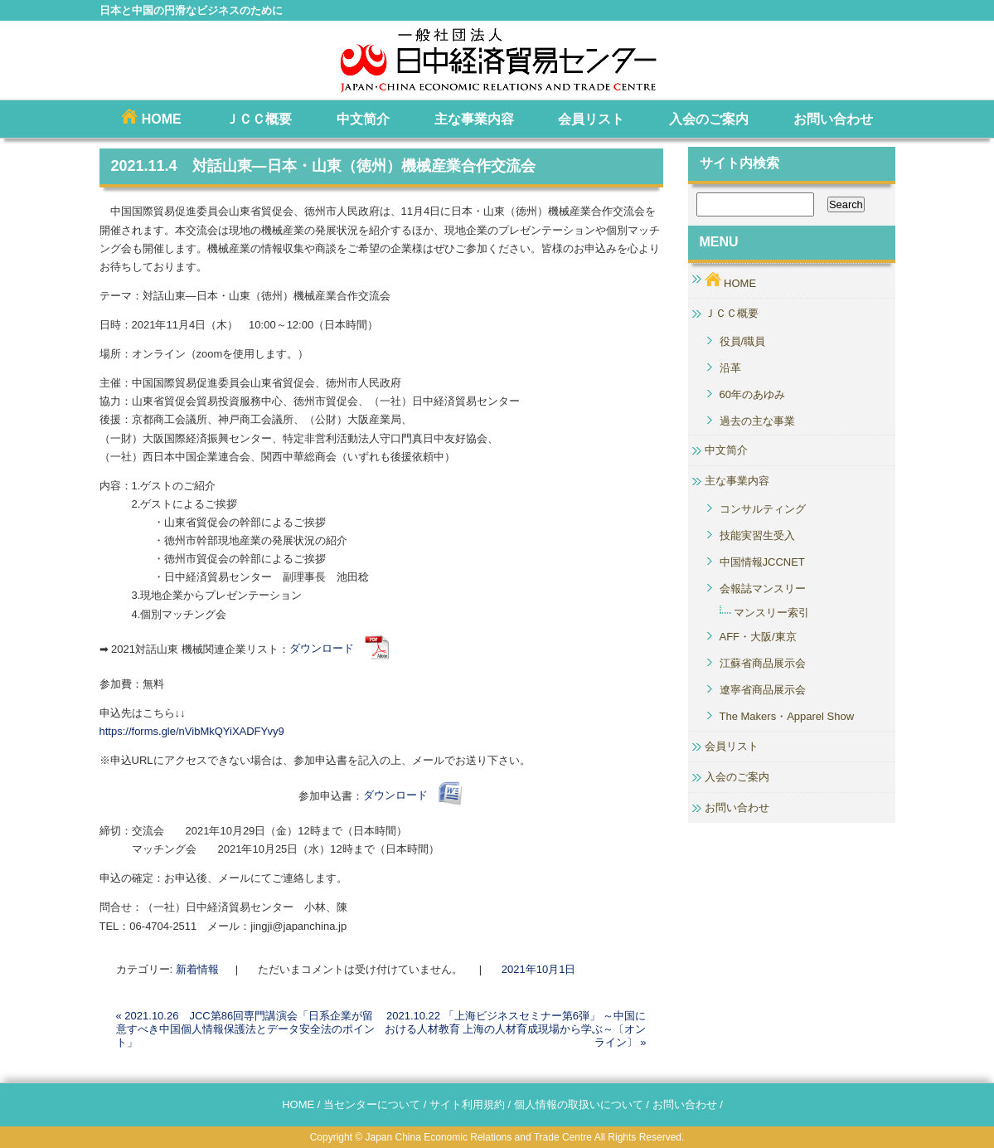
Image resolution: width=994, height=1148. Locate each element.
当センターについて (371, 1104)
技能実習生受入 (757, 535)
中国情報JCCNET (762, 562)
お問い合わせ (833, 119)
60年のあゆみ (752, 394)
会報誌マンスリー (763, 588)
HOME (151, 117)
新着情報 (197, 969)
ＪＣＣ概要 (258, 119)
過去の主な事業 (757, 421)
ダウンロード (339, 648)
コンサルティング (763, 509)
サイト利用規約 (467, 1104)
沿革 (730, 368)
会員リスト (591, 119)
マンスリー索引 (771, 612)
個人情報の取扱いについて (578, 1104)
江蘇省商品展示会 (763, 663)
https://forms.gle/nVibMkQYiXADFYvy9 (191, 731)
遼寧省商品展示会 (763, 689)
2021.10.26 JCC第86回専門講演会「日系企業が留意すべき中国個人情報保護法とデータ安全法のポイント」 (245, 1028)
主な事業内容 (474, 119)
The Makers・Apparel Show (787, 716)
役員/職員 (743, 341)
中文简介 (363, 119)
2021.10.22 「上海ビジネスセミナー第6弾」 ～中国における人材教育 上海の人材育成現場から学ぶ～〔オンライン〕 (516, 1028)
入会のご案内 (709, 119)
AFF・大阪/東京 (758, 636)
